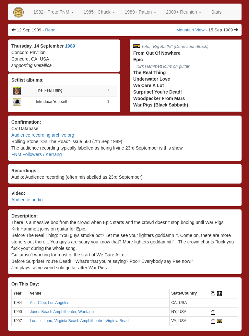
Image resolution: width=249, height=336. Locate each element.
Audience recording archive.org (42, 135)
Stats (216, 12)
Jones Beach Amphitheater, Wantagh (62, 311)
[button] (54, 12)
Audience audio (27, 199)
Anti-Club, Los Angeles (49, 302)
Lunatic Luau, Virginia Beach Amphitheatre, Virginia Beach (80, 321)
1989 (70, 46)
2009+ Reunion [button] (183, 12)
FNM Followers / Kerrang (36, 154)
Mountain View (190, 30)
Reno (50, 30)
